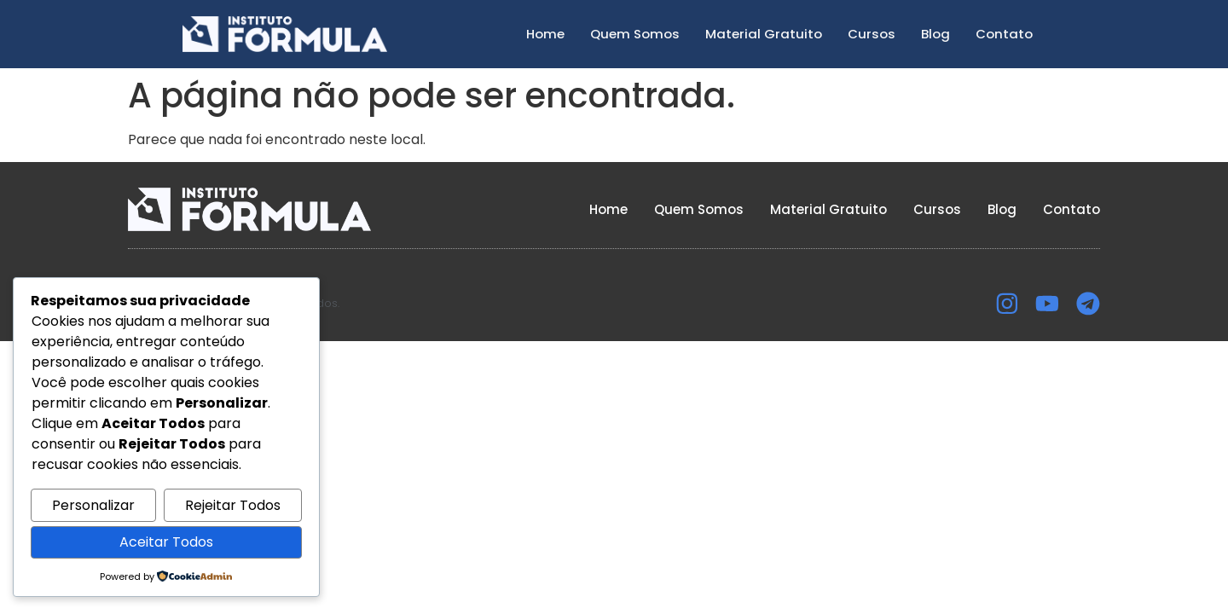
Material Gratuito (763, 34)
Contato (1004, 34)
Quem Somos (635, 34)
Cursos (871, 34)
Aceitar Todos (166, 542)
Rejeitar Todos (233, 505)
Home (545, 34)
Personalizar (93, 505)
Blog (935, 34)
